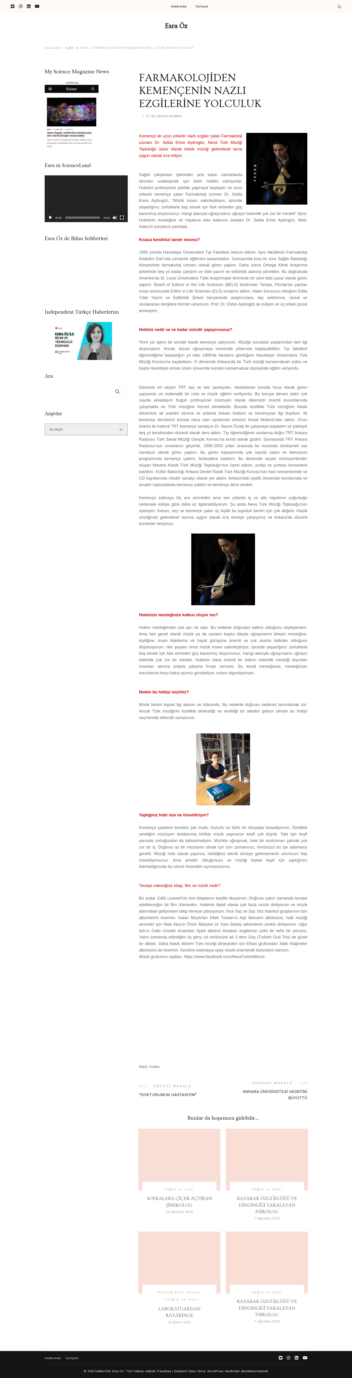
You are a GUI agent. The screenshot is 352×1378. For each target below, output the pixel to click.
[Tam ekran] (122, 217)
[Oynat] (50, 217)
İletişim (202, 6)
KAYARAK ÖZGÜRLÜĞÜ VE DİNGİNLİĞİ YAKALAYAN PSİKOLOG (267, 1205)
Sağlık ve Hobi (179, 1189)
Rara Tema (197, 1371)
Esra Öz (176, 26)
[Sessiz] (114, 217)
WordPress (215, 1371)
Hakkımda (179, 6)
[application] (86, 198)
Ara (49, 376)
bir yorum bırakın (166, 116)
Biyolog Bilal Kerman (179, 1292)
